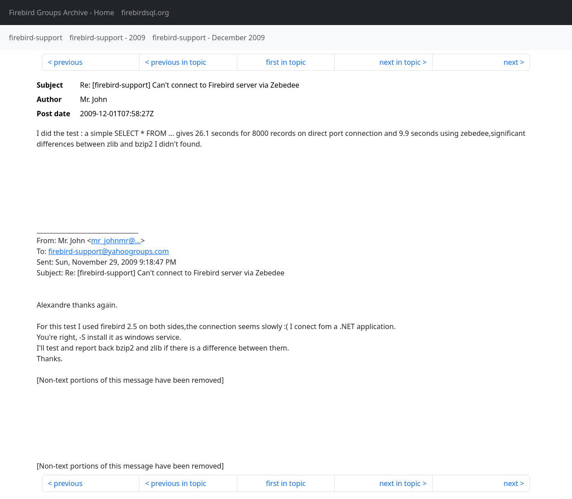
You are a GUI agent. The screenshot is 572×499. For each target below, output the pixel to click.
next (511, 62)
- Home (61, 12)
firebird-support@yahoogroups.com (108, 251)
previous (68, 62)
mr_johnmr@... (116, 240)
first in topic (286, 62)
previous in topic (178, 62)
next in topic (400, 62)
